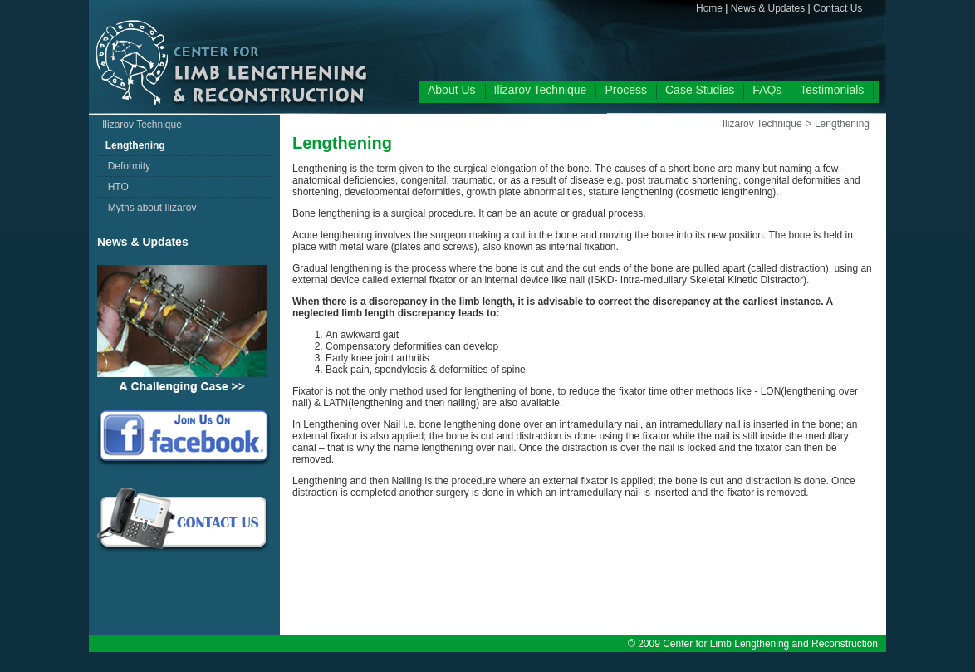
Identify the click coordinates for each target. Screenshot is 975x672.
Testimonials (832, 89)
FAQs (766, 89)
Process (626, 89)
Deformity (126, 166)
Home (709, 8)
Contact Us (837, 8)
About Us (452, 89)
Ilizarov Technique (540, 89)
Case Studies (699, 89)
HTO (115, 187)
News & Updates (768, 8)
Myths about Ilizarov (149, 207)
